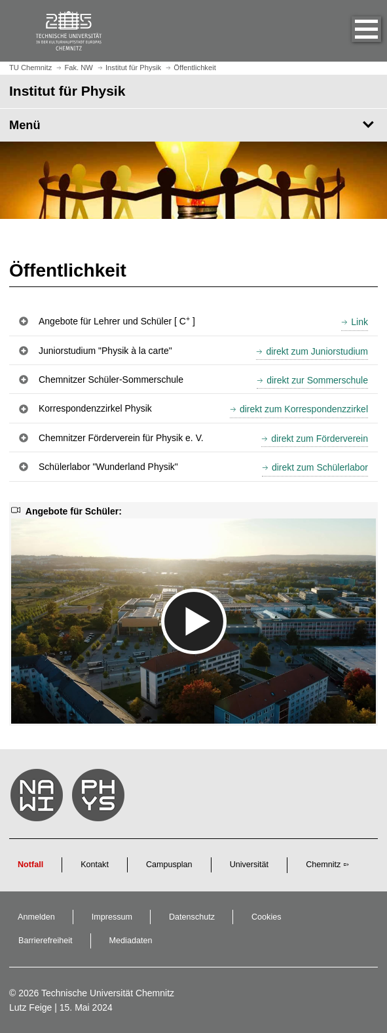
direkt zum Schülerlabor (320, 467)
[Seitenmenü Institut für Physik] (193, 125)
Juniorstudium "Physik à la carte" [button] (105, 350)
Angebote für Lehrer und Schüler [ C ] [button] (117, 320)
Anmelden (36, 917)
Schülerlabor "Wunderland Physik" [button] (108, 466)
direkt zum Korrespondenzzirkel (304, 409)
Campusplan (169, 864)
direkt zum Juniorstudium (317, 351)
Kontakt (95, 864)
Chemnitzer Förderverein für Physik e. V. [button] (121, 438)
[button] (353, 31)
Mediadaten (131, 940)
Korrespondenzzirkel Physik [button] (95, 408)
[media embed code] (193, 621)
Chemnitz (323, 864)
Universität (249, 864)
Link (359, 322)
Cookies (266, 917)
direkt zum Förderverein (319, 438)
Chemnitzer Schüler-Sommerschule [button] (111, 379)
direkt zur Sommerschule (317, 380)
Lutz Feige (30, 1007)
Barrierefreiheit (45, 940)
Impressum (112, 917)
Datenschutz (192, 917)
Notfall (30, 864)
